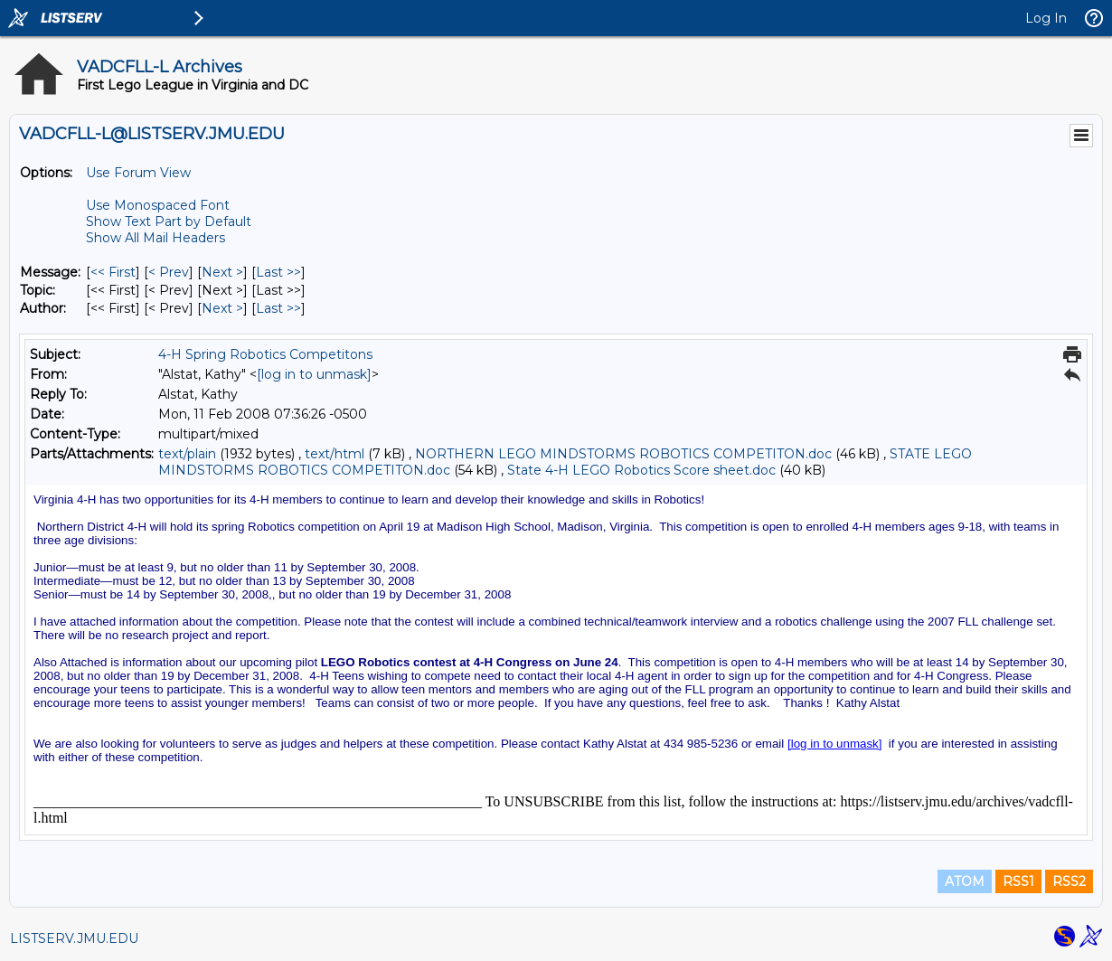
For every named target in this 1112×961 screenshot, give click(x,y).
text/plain (187, 454)
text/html (334, 454)
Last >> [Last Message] (278, 272)
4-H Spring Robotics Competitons (265, 354)
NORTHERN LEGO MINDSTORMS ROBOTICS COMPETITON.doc (623, 454)
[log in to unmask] (314, 374)
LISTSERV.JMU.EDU (74, 938)
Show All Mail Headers (155, 238)
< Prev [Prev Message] (168, 272)
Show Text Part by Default (168, 221)
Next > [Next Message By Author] (222, 308)
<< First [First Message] (113, 272)
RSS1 (1018, 881)
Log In (1046, 18)
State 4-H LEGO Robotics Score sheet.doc (641, 470)
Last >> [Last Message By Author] (278, 308)
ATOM (965, 881)
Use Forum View (138, 173)
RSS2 (1069, 881)
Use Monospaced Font (158, 205)
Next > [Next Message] (222, 272)
